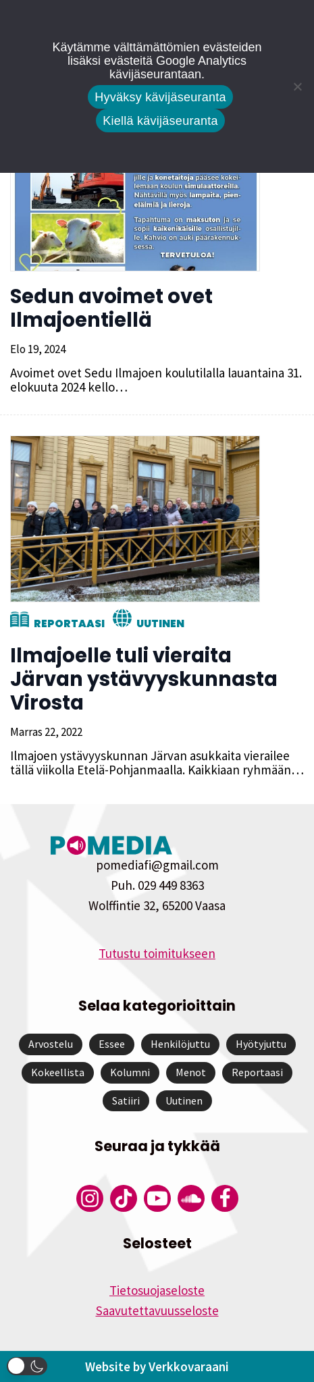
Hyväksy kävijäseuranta (160, 97)
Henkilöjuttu (180, 1044)
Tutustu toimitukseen (157, 953)
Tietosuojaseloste (157, 1290)
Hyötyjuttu (261, 1044)
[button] (27, 1366)
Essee (112, 1044)
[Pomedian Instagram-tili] (89, 1198)
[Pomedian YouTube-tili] (157, 1198)
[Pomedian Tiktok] (123, 1198)
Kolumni (130, 1072)
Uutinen (160, 623)
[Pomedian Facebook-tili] (224, 1198)
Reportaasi (69, 623)
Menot (191, 1072)
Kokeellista (57, 1072)
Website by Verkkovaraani (157, 1366)
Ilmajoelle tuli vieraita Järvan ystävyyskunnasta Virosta (144, 679)
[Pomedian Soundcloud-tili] (191, 1198)
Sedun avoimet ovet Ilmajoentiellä (111, 308)
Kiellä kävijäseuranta (160, 121)
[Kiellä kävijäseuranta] (297, 86)
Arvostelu (50, 1044)
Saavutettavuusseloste (157, 1310)
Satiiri (126, 1100)
